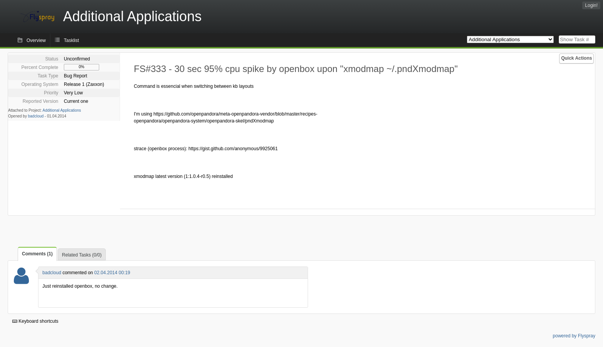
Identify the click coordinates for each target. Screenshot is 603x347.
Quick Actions (576, 58)
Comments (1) (37, 253)
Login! (591, 5)
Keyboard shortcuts (35, 321)
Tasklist (71, 40)
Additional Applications (62, 110)
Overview (36, 40)
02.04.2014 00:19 (112, 272)
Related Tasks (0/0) (82, 255)
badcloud (36, 116)
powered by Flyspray (574, 336)
